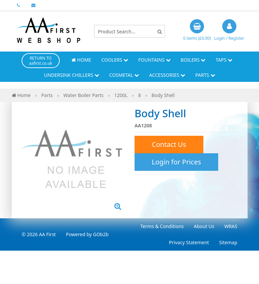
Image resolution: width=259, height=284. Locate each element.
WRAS (230, 226)
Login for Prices (176, 161)
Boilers (193, 60)
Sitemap (228, 242)
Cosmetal (124, 75)
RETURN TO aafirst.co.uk (40, 60)
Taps (223, 60)
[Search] (160, 31)
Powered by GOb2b (87, 234)
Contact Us (169, 144)
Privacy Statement (189, 242)
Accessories (167, 75)
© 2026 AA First (39, 234)
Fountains (154, 60)
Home (81, 60)
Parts (205, 75)
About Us (204, 226)
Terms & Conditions (162, 226)
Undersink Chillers (71, 75)
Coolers (114, 60)
